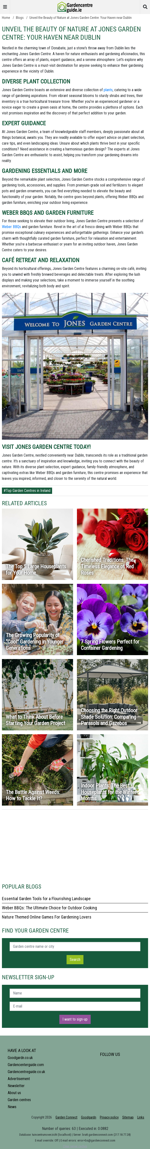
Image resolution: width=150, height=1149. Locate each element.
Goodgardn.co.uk (20, 1057)
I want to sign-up (75, 1019)
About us (14, 1092)
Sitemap (128, 1117)
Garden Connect (66, 1117)
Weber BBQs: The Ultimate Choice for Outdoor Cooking (49, 907)
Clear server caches (75, 1146)
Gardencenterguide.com (26, 1064)
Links (140, 1117)
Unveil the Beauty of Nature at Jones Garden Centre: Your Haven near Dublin (80, 18)
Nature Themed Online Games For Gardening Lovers (46, 916)
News (12, 1107)
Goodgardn (88, 1117)
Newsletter (16, 1085)
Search (75, 959)
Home (6, 18)
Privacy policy (109, 1117)
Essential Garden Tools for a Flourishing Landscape (46, 898)
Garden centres (19, 1099)
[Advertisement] (75, 843)
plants (108, 90)
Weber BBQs (11, 226)
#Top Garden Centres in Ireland (27, 490)
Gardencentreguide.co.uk (26, 1071)
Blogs (20, 18)
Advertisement (19, 1078)
